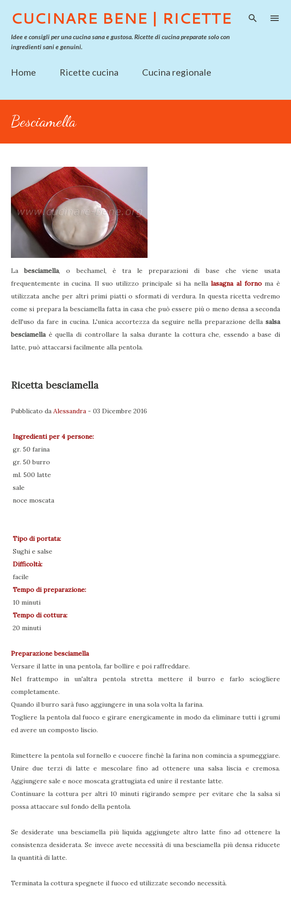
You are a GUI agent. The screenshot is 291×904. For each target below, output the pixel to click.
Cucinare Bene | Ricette (121, 18)
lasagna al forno (236, 283)
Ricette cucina (89, 72)
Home (23, 72)
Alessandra (69, 411)
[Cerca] (252, 16)
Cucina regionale (176, 72)
